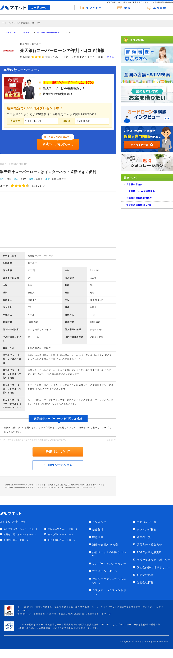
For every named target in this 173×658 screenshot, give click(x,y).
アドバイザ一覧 (147, 522)
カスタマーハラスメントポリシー (109, 592)
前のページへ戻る (58, 464)
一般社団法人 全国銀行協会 (140, 191)
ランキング (99, 522)
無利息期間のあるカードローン (19, 534)
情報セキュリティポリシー (154, 559)
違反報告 (111, 440)
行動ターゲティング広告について (109, 580)
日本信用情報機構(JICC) (139, 198)
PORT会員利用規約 (149, 552)
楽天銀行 (27, 32)
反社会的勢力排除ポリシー (154, 567)
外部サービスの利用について (109, 554)
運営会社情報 (145, 582)
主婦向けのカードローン (16, 540)
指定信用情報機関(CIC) (138, 205)
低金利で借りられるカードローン (20, 529)
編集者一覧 (144, 537)
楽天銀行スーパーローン (48, 32)
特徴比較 (98, 537)
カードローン (12, 32)
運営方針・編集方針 (149, 544)
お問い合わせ (145, 574)
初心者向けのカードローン (62, 540)
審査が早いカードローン (60, 534)
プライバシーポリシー (106, 571)
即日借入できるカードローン (63, 529)
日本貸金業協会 (134, 184)
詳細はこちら (58, 451)
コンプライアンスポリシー (109, 563)
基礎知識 (98, 529)
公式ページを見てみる (58, 144)
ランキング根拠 (147, 529)
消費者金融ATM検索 (105, 544)
